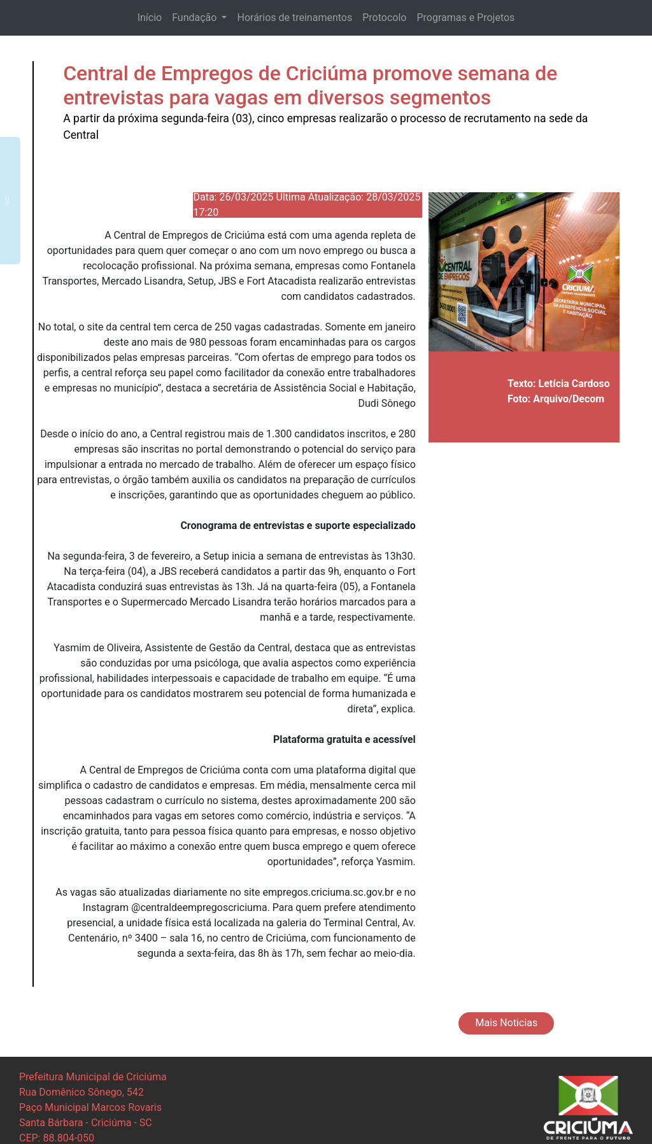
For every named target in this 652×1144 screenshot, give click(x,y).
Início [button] (150, 17)
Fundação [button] (195, 17)
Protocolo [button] (384, 17)
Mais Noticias (507, 1023)
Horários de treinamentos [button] (294, 17)
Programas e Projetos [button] (465, 17)
